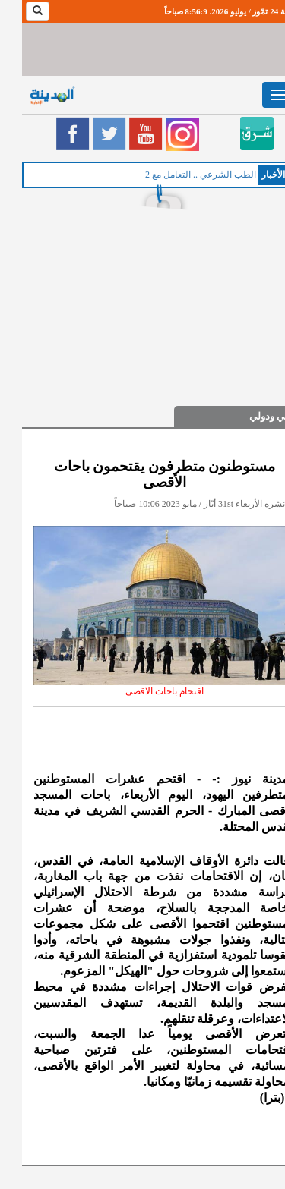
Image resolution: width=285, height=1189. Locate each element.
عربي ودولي (252, 416)
